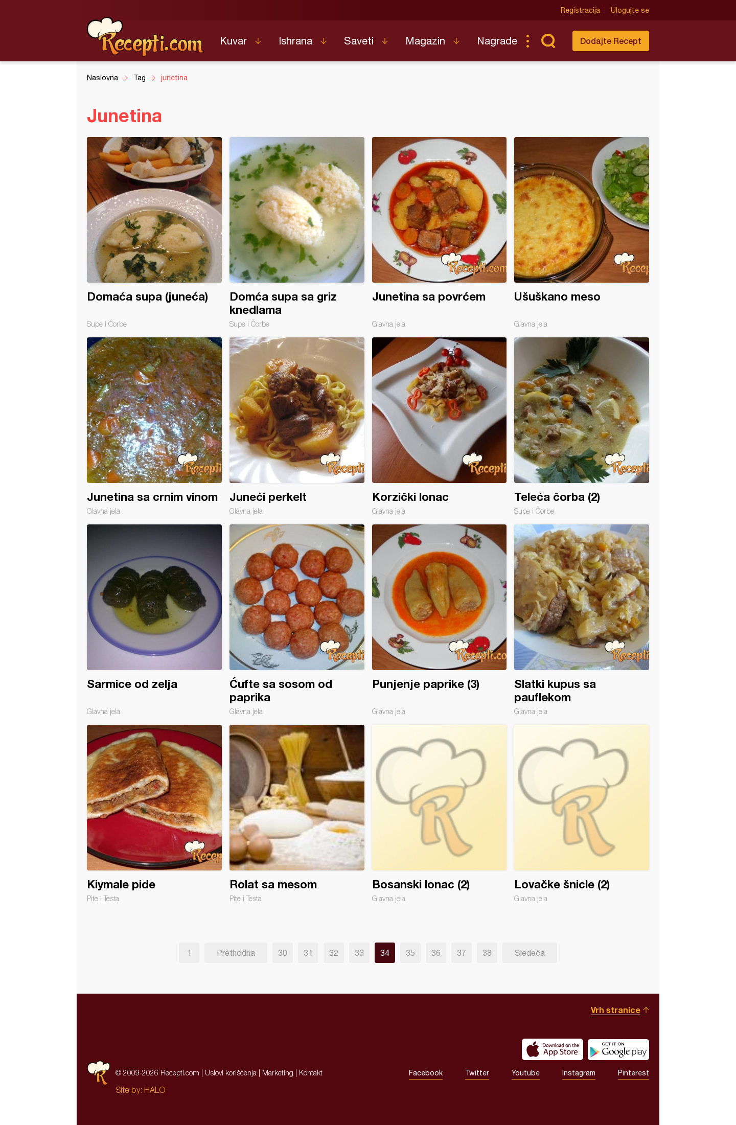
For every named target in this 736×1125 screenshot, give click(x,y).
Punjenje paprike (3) (439, 620)
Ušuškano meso (581, 232)
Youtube (526, 1073)
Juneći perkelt (296, 426)
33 (359, 952)
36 (436, 952)
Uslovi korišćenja (231, 1072)
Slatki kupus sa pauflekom (581, 620)
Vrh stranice (615, 1010)
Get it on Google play (618, 1049)
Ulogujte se (630, 10)
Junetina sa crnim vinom (154, 426)
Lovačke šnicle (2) (581, 814)
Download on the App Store (552, 1049)
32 (333, 952)
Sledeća (530, 952)
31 (308, 952)
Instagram (578, 1073)
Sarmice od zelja (154, 620)
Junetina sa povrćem (439, 232)
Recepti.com (145, 37)
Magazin (425, 41)
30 (282, 952)
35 (410, 952)
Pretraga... (548, 41)
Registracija (580, 10)
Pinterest (633, 1073)
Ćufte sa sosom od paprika (296, 620)
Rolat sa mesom (296, 814)
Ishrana (295, 41)
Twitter (477, 1073)
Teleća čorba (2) (581, 426)
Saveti (359, 41)
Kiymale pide (154, 814)
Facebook (426, 1073)
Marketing (277, 1072)
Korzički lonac (439, 426)
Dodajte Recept (610, 40)
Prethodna (236, 952)
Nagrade (497, 41)
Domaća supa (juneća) (154, 232)
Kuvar (233, 41)
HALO (154, 1089)
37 (461, 952)
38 (487, 952)
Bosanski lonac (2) (439, 814)
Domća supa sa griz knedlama (296, 232)
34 (384, 952)
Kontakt (311, 1072)
